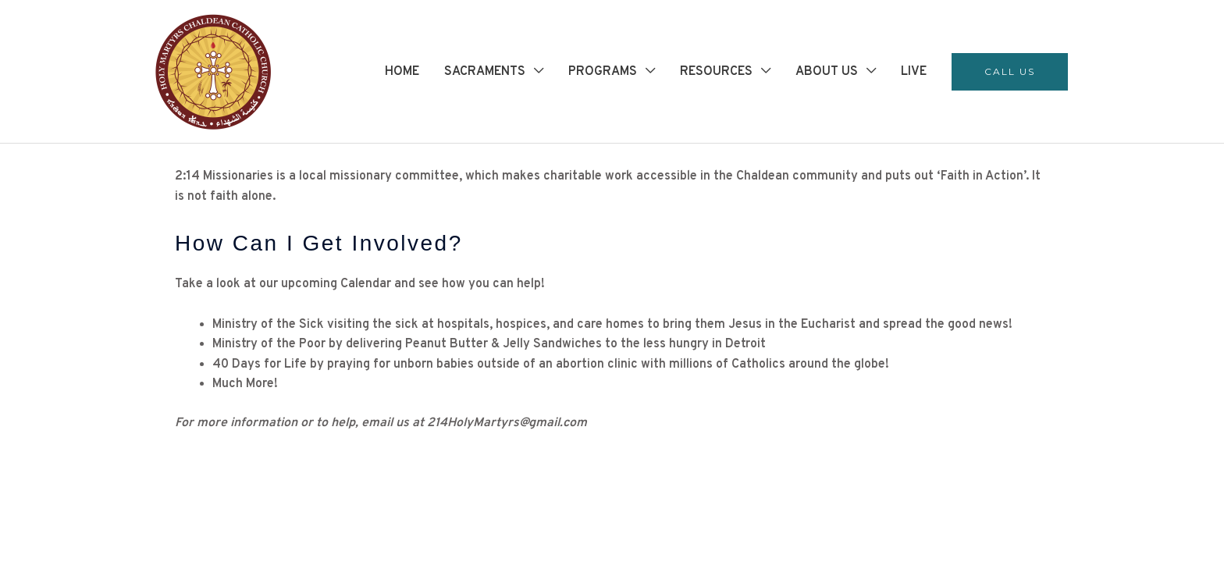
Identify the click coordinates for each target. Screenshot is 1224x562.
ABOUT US (826, 72)
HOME (402, 72)
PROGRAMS (602, 72)
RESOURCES (716, 72)
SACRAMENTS (484, 72)
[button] (1010, 72)
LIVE (914, 72)
